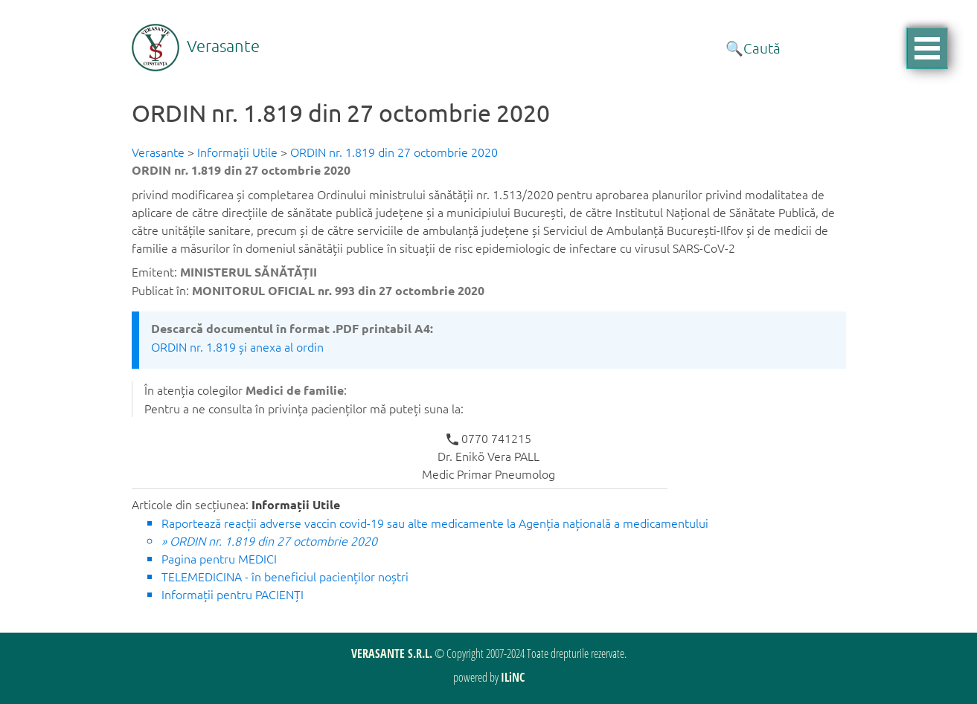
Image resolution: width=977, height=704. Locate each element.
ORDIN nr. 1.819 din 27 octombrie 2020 (394, 151)
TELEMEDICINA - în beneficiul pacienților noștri (285, 576)
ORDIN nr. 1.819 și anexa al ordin (237, 346)
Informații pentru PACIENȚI (232, 594)
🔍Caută (753, 47)
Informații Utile (237, 151)
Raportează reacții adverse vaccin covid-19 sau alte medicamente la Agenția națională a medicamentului (434, 522)
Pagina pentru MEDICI (219, 558)
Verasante (196, 45)
